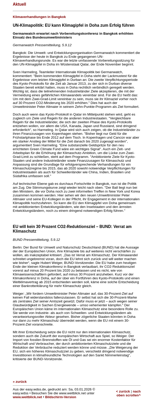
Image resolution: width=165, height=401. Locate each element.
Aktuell (19, 4)
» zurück (20, 382)
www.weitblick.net (27, 397)
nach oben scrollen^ (129, 393)
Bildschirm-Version (60, 397)
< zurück (123, 391)
